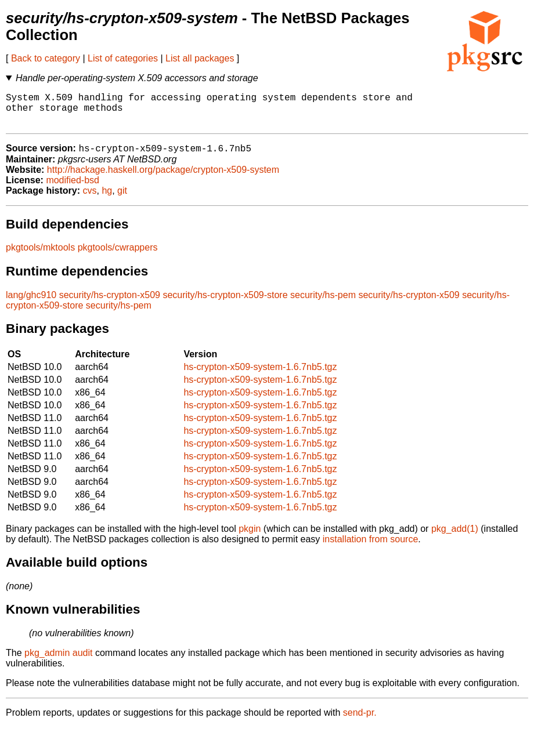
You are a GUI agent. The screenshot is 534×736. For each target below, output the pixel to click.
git (122, 199)
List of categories (123, 58)
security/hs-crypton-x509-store (225, 304)
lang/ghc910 (31, 304)
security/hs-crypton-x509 (109, 304)
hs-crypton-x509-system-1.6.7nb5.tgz (260, 375)
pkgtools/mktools (40, 256)
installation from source (370, 548)
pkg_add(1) (454, 537)
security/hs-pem (323, 304)
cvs (90, 199)
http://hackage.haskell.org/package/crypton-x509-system (163, 178)
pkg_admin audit (58, 661)
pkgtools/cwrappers (118, 256)
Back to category (45, 58)
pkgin (250, 537)
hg (107, 199)
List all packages (199, 58)
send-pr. (360, 721)
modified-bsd (72, 189)
